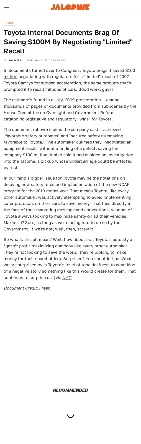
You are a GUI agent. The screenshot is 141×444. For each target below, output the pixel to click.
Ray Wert (15, 60)
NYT (66, 277)
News (9, 22)
